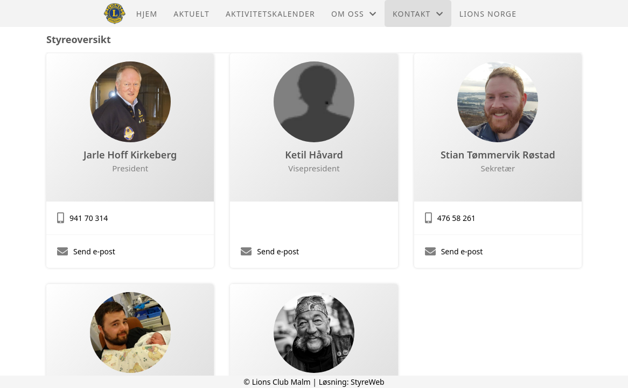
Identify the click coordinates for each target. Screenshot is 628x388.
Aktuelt (191, 14)
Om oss (353, 14)
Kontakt (418, 14)
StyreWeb (368, 382)
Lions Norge (488, 14)
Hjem (146, 14)
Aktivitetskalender (270, 14)
